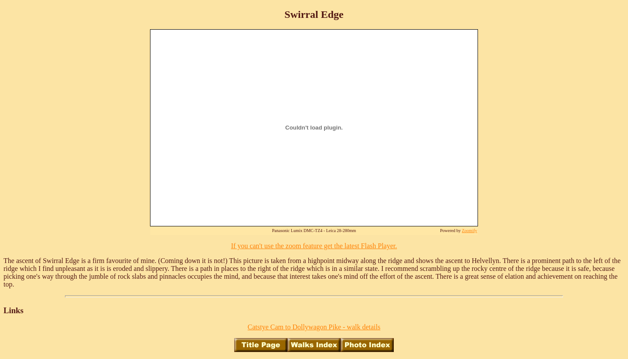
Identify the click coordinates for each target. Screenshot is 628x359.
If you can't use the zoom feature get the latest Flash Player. (314, 246)
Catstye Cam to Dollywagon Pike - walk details (314, 327)
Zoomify (469, 230)
